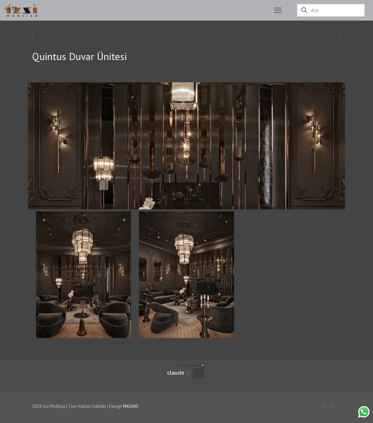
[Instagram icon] (331, 406)
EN (7, 8)
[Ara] (331, 10)
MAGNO (130, 406)
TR (14, 8)
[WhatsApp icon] (324, 406)
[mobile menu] (278, 10)
